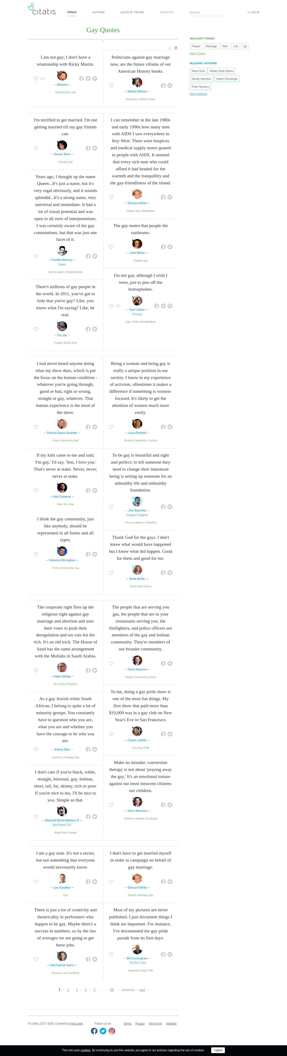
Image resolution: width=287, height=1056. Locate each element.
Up (55, 685)
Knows (147, 587)
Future (151, 100)
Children (129, 819)
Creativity (74, 973)
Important (134, 971)
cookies (85, 1050)
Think (55, 569)
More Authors (198, 95)
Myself (132, 896)
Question (57, 758)
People (58, 343)
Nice (64, 833)
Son (65, 505)
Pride (146, 749)
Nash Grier (198, 72)
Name (51, 273)
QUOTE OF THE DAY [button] (132, 12)
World (66, 343)
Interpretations (74, 273)
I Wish (134, 322)
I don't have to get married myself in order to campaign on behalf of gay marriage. (140, 861)
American (131, 100)
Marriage (142, 896)
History (142, 100)
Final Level (76, 1024)
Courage (68, 758)
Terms (127, 1024)
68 (112, 991)
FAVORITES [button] (167, 12)
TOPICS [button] (71, 12)
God (139, 587)
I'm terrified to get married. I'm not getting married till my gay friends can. (65, 127)
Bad (76, 441)
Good (55, 441)
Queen (60, 273)
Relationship (62, 93)
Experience (66, 441)
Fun (134, 749)
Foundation (137, 523)
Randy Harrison (201, 80)
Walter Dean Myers (222, 72)
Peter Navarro (200, 87)
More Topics (197, 54)
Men (138, 211)
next (142, 991)
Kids (59, 505)
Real (74, 343)
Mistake (139, 819)
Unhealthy (151, 523)
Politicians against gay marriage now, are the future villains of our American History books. (140, 65)
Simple (72, 833)
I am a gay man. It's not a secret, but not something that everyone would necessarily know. (65, 861)
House (61, 685)
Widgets (171, 1024)
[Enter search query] (207, 12)
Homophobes (147, 322)
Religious (72, 685)
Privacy (140, 1024)
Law (65, 973)
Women (128, 441)
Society (152, 441)
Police (152, 678)
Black (58, 833)
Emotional (151, 819)
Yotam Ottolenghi (227, 80)
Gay (73, 93)
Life (127, 523)
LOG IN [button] (255, 12)
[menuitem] (169, 49)
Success (56, 973)
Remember (148, 211)
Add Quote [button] (155, 1024)
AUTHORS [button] (98, 12)
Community (66, 569)
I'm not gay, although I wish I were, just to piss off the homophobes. (140, 283)
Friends (62, 163)
